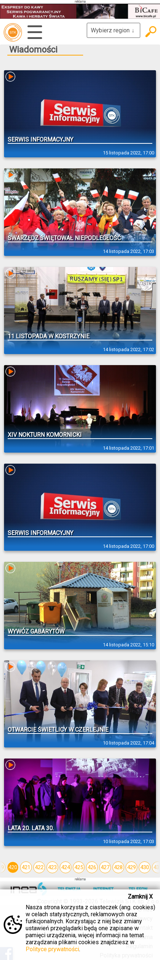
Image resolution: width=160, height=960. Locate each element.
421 (26, 867)
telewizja (13, 32)
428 (118, 867)
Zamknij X (140, 896)
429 (131, 867)
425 (78, 867)
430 (144, 867)
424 (65, 867)
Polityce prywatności (52, 949)
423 (52, 867)
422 (39, 867)
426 (92, 867)
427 (105, 867)
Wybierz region (113, 30)
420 (12, 867)
